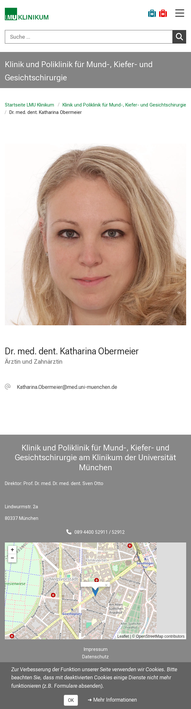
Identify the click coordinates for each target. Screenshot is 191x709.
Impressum (96, 649)
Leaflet (123, 636)
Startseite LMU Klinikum (29, 105)
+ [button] (12, 550)
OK (71, 700)
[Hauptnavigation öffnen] (179, 13)
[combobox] (95, 37)
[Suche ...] (89, 37)
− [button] (12, 558)
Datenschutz (95, 657)
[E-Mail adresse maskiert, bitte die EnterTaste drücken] (61, 387)
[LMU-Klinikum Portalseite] (27, 14)
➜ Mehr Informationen (112, 700)
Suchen (181, 36)
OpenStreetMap (149, 636)
